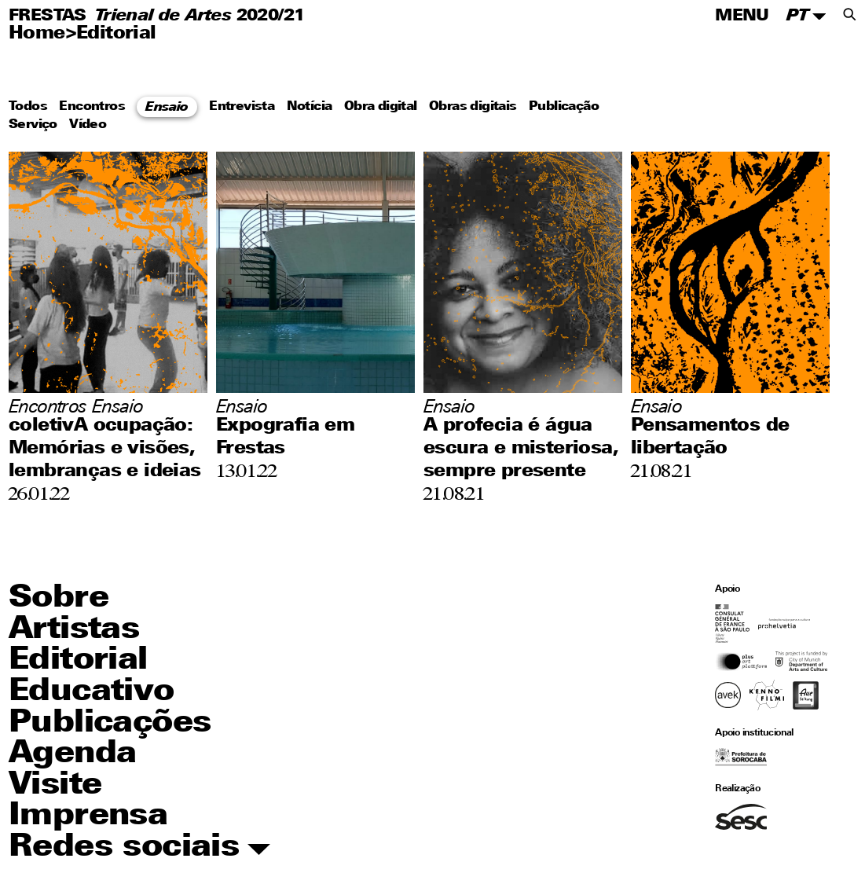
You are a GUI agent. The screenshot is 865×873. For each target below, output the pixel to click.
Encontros (92, 107)
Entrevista (241, 107)
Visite (55, 785)
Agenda (72, 754)
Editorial (116, 34)
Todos (28, 107)
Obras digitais (473, 107)
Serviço (33, 125)
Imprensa (88, 816)
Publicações (110, 723)
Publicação (564, 107)
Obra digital (380, 107)
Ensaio (166, 107)
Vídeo (87, 125)
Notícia (309, 107)
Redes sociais (139, 848)
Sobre (58, 598)
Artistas (74, 630)
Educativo (91, 692)
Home (37, 34)
